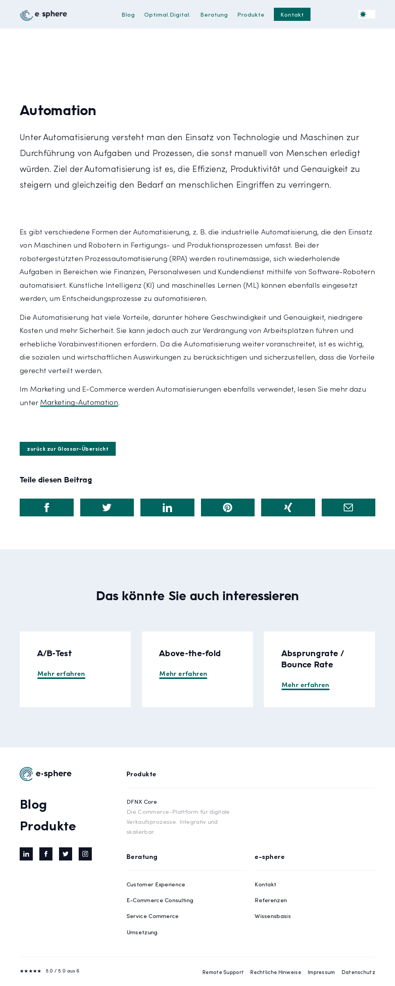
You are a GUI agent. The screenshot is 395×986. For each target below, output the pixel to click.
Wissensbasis (273, 915)
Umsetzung (142, 932)
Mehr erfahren (61, 673)
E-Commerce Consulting (160, 900)
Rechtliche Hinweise (275, 972)
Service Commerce (153, 915)
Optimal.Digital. (167, 14)
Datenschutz (358, 972)
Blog (128, 14)
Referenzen (271, 900)
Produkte (251, 14)
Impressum (321, 972)
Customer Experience (156, 884)
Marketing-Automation (79, 402)
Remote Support (223, 972)
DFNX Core (187, 817)
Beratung (214, 14)
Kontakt (292, 14)
